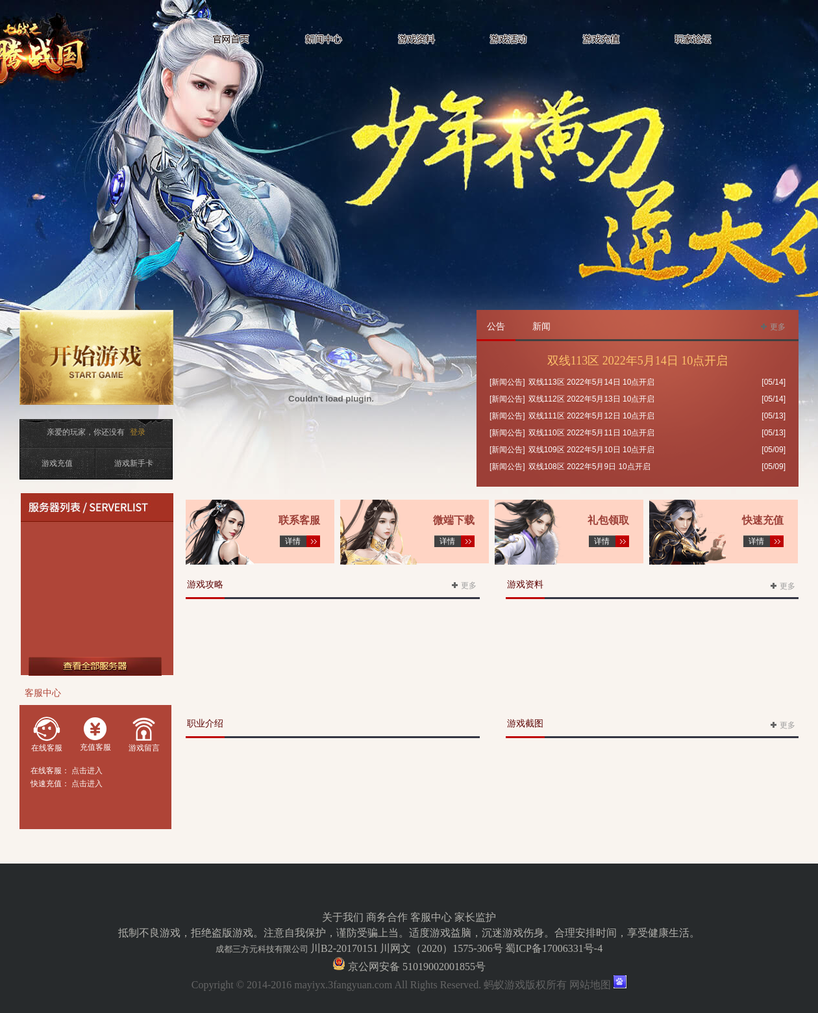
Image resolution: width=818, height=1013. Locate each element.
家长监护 (475, 917)
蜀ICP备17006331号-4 (553, 948)
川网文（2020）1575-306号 (441, 948)
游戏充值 (57, 463)
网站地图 (590, 984)
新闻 (541, 326)
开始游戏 (99, 366)
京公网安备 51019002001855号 (415, 966)
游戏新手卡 (133, 463)
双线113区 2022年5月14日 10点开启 (637, 360)
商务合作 (387, 917)
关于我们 (343, 917)
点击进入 (87, 770)
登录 (137, 432)
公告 (496, 326)
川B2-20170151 (344, 948)
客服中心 (431, 917)
